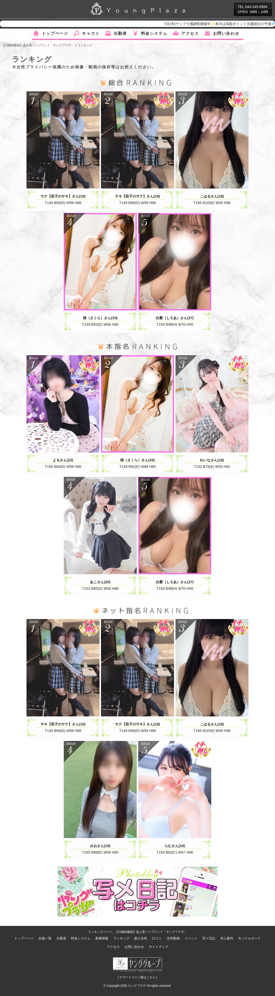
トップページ (55, 33)
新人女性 (140, 938)
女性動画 (173, 938)
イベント (191, 938)
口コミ (157, 938)
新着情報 (101, 938)
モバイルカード (249, 938)
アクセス (190, 33)
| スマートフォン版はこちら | (137, 977)
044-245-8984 (256, 7)
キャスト (91, 33)
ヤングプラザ (137, 985)
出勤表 (120, 33)
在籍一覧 (45, 938)
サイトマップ (158, 947)
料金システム (154, 33)
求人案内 (226, 938)
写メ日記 (208, 938)
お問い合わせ (226, 33)
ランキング (121, 938)
